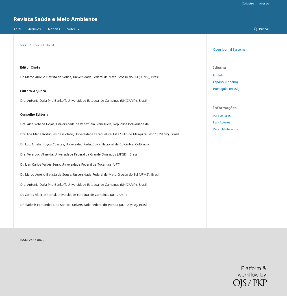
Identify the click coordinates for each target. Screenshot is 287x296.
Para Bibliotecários (225, 129)
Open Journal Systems (229, 49)
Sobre (72, 29)
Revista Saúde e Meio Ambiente (55, 19)
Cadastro (248, 3)
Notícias (54, 29)
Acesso (264, 3)
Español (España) (225, 82)
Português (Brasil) (226, 88)
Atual (17, 29)
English (218, 75)
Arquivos (34, 29)
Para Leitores (222, 116)
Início (24, 45)
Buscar (263, 29)
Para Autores (221, 122)
